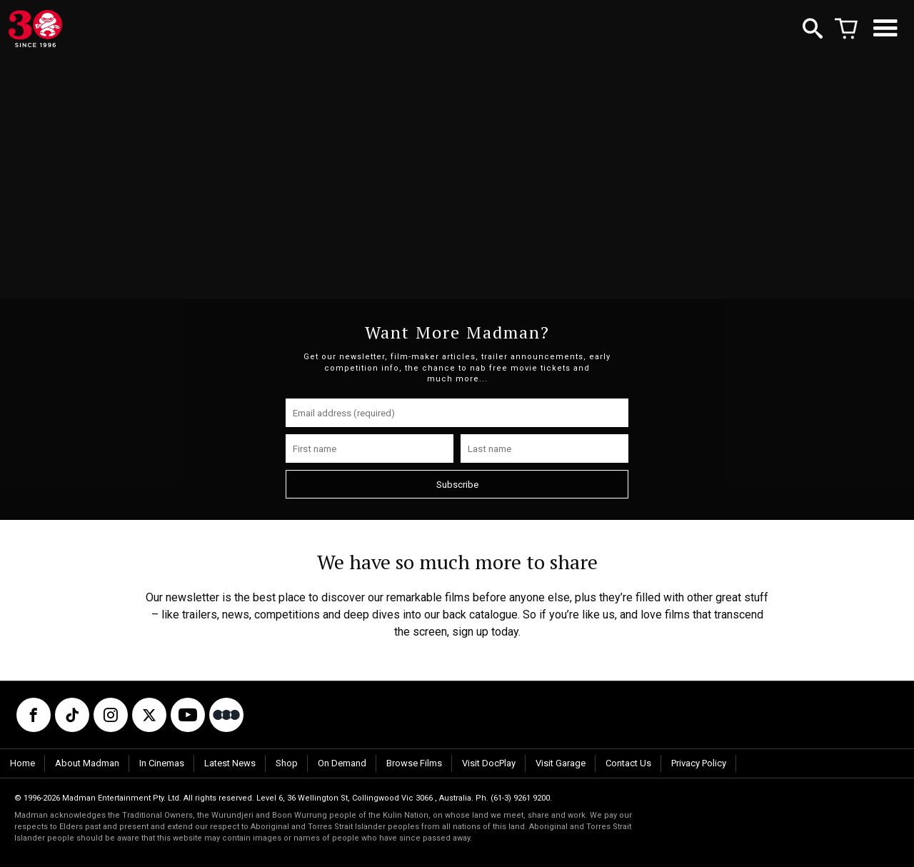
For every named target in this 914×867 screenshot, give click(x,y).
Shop (287, 763)
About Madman (87, 763)
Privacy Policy (698, 763)
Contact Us (628, 763)
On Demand (342, 763)
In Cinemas (161, 763)
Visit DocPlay (489, 763)
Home (22, 763)
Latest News (230, 763)
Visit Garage (561, 763)
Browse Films (414, 763)
